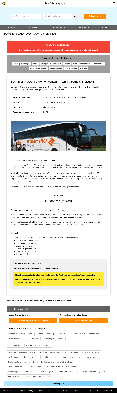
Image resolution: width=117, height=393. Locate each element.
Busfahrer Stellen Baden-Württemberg (56, 362)
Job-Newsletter (49, 280)
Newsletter (6, 390)
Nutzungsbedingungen (25, 390)
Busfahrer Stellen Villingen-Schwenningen (25, 367)
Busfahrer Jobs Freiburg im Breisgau (85, 352)
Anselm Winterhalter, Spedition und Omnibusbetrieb (65, 97)
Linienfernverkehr (50, 107)
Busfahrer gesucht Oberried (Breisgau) (23, 357)
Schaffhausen (98, 64)
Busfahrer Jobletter (84, 320)
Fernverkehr (106, 28)
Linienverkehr (58, 28)
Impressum (66, 390)
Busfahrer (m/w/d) (33, 345)
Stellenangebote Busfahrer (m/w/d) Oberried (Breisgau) (30, 372)
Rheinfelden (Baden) (38, 68)
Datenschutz (52, 390)
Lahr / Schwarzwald (81, 64)
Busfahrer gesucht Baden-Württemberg (57, 357)
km (77, 16)
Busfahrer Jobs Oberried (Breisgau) (22, 352)
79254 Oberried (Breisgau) (54, 102)
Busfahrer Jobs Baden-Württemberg (53, 352)
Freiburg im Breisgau (21, 64)
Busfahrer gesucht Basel (86, 357)
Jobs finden (95, 16)
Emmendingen (71, 68)
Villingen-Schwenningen (51, 64)
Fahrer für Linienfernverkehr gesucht (90, 372)
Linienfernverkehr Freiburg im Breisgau (61, 367)
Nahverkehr (84, 28)
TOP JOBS (11, 28)
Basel (35, 64)
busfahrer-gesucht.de (58, 3)
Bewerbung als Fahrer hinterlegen (33, 320)
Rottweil (83, 68)
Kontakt (78, 390)
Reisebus (47, 345)
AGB (41, 390)
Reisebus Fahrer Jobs (64, 372)
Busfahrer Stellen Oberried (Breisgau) (23, 362)
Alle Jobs (33, 28)
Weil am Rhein (56, 68)
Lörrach (67, 64)
